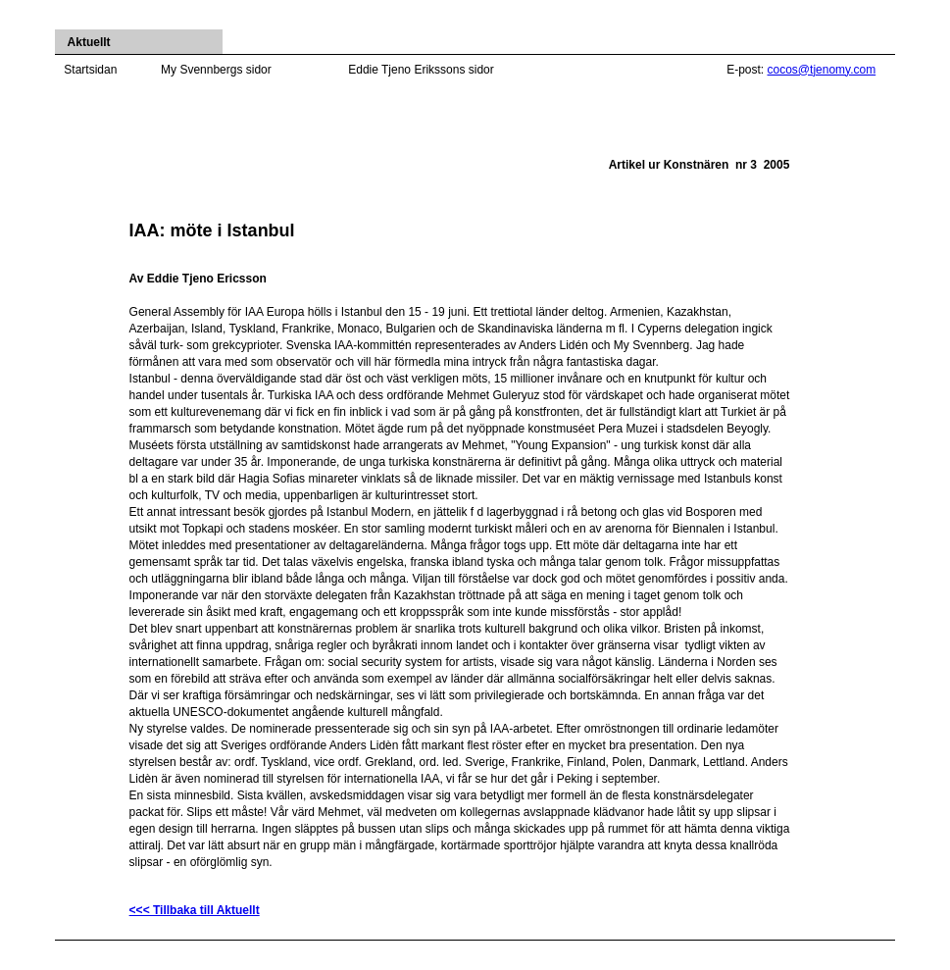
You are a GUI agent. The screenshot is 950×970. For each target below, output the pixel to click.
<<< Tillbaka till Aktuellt (194, 910)
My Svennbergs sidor (216, 70)
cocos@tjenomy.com (822, 70)
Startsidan (90, 70)
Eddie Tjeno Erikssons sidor (421, 70)
